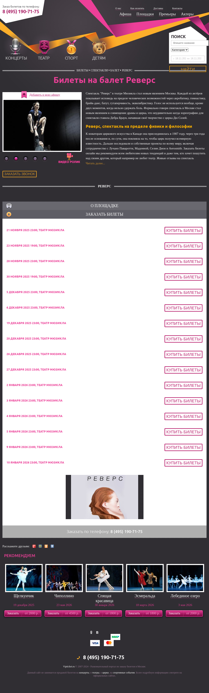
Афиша (125, 14)
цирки (105, 688)
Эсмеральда (145, 611)
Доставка (158, 8)
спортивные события (124, 688)
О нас (118, 8)
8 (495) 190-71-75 (20, 12)
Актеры (187, 14)
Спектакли (99, 86)
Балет (115, 86)
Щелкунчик (24, 611)
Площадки (145, 14)
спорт (71, 73)
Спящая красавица (104, 614)
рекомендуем (19, 571)
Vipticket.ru (69, 682)
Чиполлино (64, 611)
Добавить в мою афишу (44, 110)
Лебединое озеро (185, 611)
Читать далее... (95, 179)
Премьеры (167, 14)
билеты (82, 86)
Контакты (177, 8)
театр (44, 73)
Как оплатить (137, 8)
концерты (16, 73)
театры (95, 688)
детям (99, 73)
